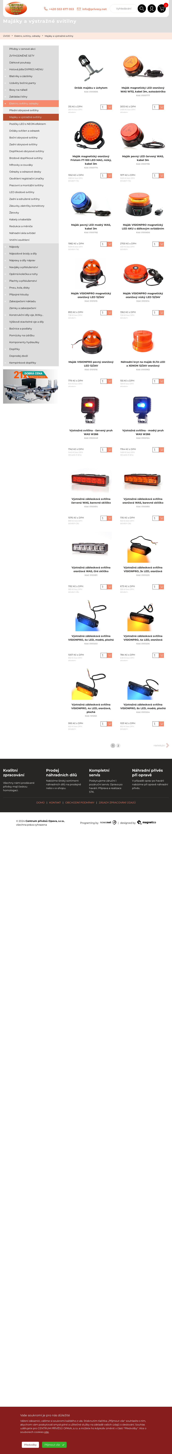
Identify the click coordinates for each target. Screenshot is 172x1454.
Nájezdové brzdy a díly (23, 253)
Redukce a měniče (21, 226)
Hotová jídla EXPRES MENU (26, 69)
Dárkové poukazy (20, 62)
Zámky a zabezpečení (22, 308)
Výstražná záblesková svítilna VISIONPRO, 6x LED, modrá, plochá (143, 708)
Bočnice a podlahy (20, 328)
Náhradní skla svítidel (22, 233)
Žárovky (14, 212)
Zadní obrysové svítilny (23, 144)
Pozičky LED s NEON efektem (27, 123)
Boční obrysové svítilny (23, 137)
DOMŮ (40, 802)
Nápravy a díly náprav (22, 260)
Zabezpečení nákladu (22, 301)
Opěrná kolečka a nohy (23, 274)
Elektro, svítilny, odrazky (27, 36)
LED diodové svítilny (21, 192)
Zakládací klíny (18, 96)
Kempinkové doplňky (22, 362)
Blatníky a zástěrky (20, 76)
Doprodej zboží (18, 355)
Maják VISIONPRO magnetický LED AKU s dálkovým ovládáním (143, 228)
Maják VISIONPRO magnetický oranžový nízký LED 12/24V (143, 297)
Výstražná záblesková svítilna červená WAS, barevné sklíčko (91, 503)
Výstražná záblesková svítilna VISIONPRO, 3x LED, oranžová (143, 571)
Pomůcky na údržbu (21, 335)
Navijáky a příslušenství (23, 267)
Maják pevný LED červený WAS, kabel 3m (142, 160)
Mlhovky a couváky (21, 164)
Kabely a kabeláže (20, 219)
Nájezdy (14, 246)
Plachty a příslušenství (23, 280)
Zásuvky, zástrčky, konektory (26, 205)
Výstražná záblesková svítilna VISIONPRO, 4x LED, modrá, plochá (91, 640)
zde (46, 1432)
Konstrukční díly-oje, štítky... (26, 314)
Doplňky (14, 349)
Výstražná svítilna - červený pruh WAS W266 (90, 434)
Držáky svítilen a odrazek (24, 130)
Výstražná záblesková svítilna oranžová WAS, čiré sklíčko (91, 571)
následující (159, 745)
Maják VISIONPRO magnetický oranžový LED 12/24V (91, 297)
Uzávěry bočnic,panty (22, 83)
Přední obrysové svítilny (24, 110)
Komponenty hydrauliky (24, 342)
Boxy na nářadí (18, 89)
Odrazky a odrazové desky (25, 171)
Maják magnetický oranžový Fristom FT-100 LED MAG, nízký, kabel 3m (91, 162)
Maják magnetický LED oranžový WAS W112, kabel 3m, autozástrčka (142, 91)
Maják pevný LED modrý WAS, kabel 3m (91, 228)
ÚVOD (6, 36)
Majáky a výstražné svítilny (59, 36)
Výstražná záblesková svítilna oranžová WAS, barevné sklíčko (143, 503)
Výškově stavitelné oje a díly (26, 321)
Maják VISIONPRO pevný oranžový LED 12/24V (91, 365)
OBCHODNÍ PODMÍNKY (79, 802)
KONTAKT (55, 802)
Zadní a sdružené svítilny (24, 199)
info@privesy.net (94, 9)
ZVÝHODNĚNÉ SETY (21, 55)
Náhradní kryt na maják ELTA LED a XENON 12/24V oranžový (143, 365)
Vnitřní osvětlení (19, 239)
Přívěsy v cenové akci (22, 48)
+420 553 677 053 (61, 9)
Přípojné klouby (19, 294)
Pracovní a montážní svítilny (26, 185)
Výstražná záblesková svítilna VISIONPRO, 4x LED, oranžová (143, 640)
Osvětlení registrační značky (26, 178)
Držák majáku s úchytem (91, 89)
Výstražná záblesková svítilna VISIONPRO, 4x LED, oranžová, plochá (91, 710)
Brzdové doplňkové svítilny (26, 158)
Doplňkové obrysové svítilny (26, 151)
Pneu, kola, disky (19, 287)
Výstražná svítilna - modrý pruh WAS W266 (142, 434)
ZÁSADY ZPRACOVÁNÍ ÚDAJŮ (117, 802)
